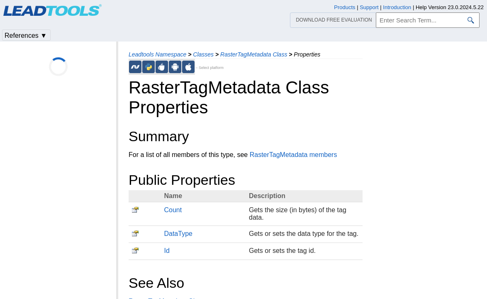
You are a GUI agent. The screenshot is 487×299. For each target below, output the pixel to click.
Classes (203, 54)
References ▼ (26, 35)
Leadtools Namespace (157, 54)
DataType (178, 233)
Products (344, 7)
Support (369, 7)
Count (173, 209)
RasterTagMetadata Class (253, 54)
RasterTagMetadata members (293, 154)
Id (166, 250)
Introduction (397, 7)
